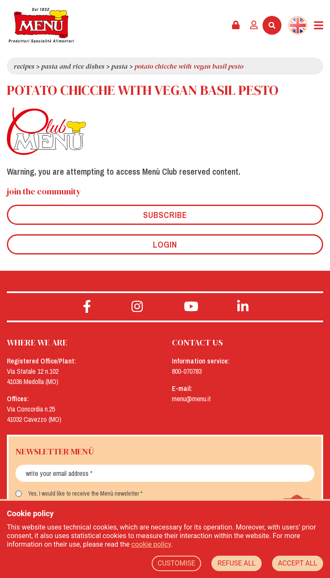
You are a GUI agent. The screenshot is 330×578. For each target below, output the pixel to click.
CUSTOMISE (177, 563)
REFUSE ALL (236, 563)
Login (165, 244)
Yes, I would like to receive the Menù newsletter (83, 493)
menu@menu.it (191, 398)
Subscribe (165, 215)
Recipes (24, 66)
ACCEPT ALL (297, 563)
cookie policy (151, 544)
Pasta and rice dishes (72, 66)
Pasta (119, 66)
